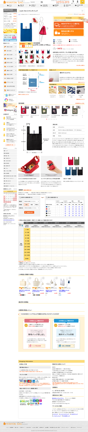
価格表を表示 (30, 212)
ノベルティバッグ (57, 416)
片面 (26, 204)
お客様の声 (7, 165)
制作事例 (7, 163)
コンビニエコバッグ (64, 414)
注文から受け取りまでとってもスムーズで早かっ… (11, 141)
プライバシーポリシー (9, 178)
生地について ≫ (81, 82)
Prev (19, 111)
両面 (32, 204)
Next (84, 111)
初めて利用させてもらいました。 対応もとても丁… (11, 130)
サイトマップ (7, 183)
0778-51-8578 (63, 2)
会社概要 (7, 173)
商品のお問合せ (31, 66)
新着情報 (7, 153)
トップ (19, 14)
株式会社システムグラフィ (58, 398)
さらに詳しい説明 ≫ (80, 65)
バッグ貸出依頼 (36, 346)
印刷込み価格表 (22, 66)
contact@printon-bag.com (8, 219)
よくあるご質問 (8, 170)
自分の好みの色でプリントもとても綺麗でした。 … (11, 124)
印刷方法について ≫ (80, 99)
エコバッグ (55, 414)
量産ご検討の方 (40, 66)
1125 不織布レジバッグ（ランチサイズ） (64, 291)
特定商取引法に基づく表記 (10, 176)
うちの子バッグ (74, 414)
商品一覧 (7, 155)
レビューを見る (82, 14)
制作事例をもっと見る (79, 103)
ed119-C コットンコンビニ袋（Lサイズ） (51, 291)
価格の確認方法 (27, 190)
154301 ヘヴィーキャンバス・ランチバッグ (38, 291)
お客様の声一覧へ (10, 145)
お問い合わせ (8, 181)
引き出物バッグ (66, 416)
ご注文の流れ (8, 160)
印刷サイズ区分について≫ (23, 94)
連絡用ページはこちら (9, 186)
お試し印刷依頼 (66, 346)
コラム (6, 168)
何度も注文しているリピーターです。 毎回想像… (11, 119)
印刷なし (37, 204)
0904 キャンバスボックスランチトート (24, 291)
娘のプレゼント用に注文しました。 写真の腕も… (11, 136)
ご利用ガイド (35, 398)
